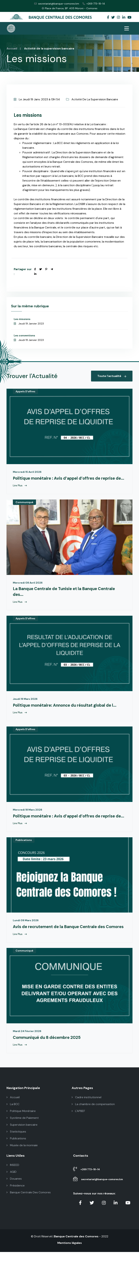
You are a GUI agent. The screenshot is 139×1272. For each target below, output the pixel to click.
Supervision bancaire (22, 1145)
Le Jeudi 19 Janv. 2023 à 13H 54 (37, 99)
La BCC (13, 1124)
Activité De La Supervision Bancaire (92, 99)
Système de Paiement (23, 1138)
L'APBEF (78, 1131)
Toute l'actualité (111, 376)
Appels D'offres (25, 391)
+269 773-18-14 (94, 3)
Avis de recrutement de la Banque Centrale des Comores (63, 943)
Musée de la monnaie (22, 1165)
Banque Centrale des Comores (76, 1256)
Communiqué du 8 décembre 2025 (50, 1057)
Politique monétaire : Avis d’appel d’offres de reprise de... (68, 481)
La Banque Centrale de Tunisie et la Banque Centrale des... (69, 598)
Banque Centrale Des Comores (29, 1212)
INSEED (13, 1185)
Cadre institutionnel (86, 1117)
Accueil (12, 48)
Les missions (22, 319)
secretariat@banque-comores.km (56, 3)
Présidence (16, 1205)
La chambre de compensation (93, 1124)
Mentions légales (69, 1263)
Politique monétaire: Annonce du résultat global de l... (69, 712)
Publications (24, 853)
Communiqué (24, 508)
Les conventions (24, 335)
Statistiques (16, 1151)
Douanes (14, 1199)
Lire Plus (20, 491)
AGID (11, 1192)
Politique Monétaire (21, 1131)
